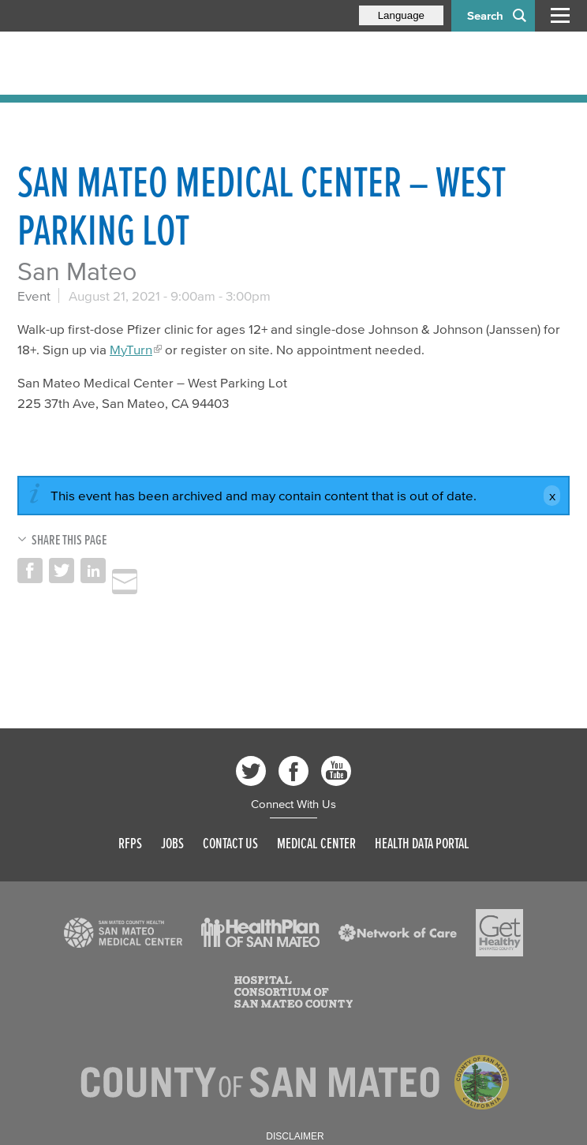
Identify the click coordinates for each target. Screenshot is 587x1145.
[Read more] (123, 933)
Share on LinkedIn (93, 570)
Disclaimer (294, 1136)
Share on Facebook (30, 570)
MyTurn (131, 349)
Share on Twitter (61, 570)
